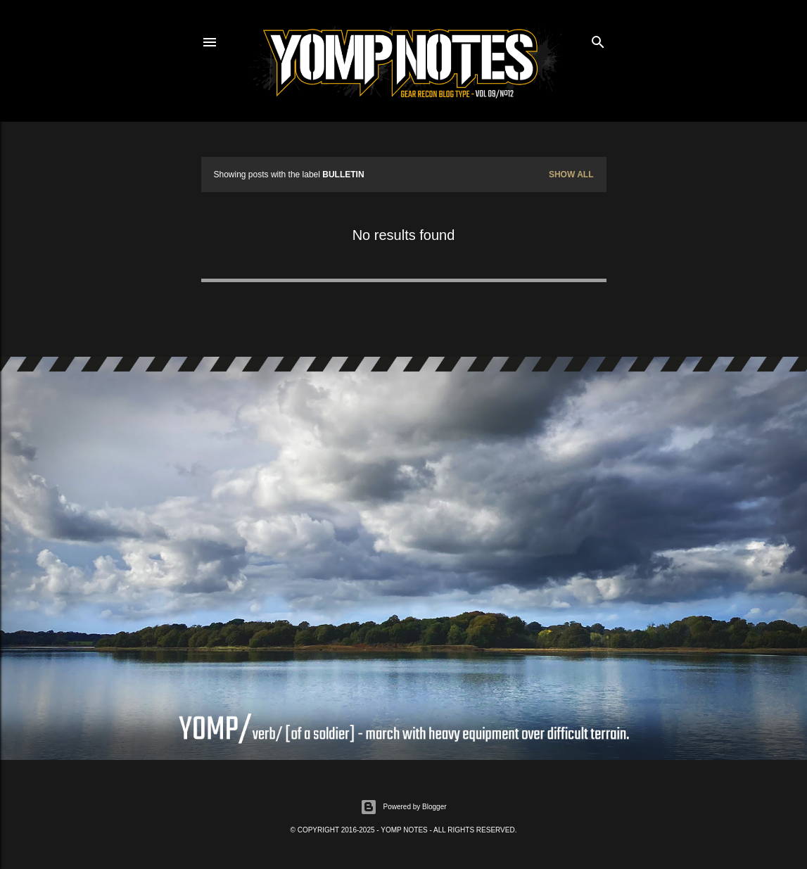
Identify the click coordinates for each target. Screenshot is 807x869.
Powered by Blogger (403, 807)
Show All (571, 174)
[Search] (598, 39)
